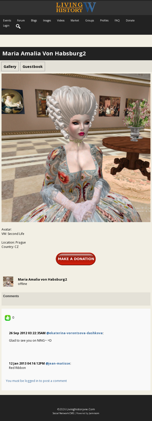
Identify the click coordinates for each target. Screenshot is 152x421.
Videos (60, 20)
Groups (89, 20)
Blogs (34, 20)
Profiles (104, 20)
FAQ (117, 20)
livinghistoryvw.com (81, 409)
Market (75, 20)
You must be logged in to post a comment (36, 381)
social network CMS (63, 413)
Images (47, 20)
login (6, 25)
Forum (21, 20)
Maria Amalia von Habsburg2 (42, 279)
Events (7, 20)
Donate (130, 20)
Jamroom (94, 413)
